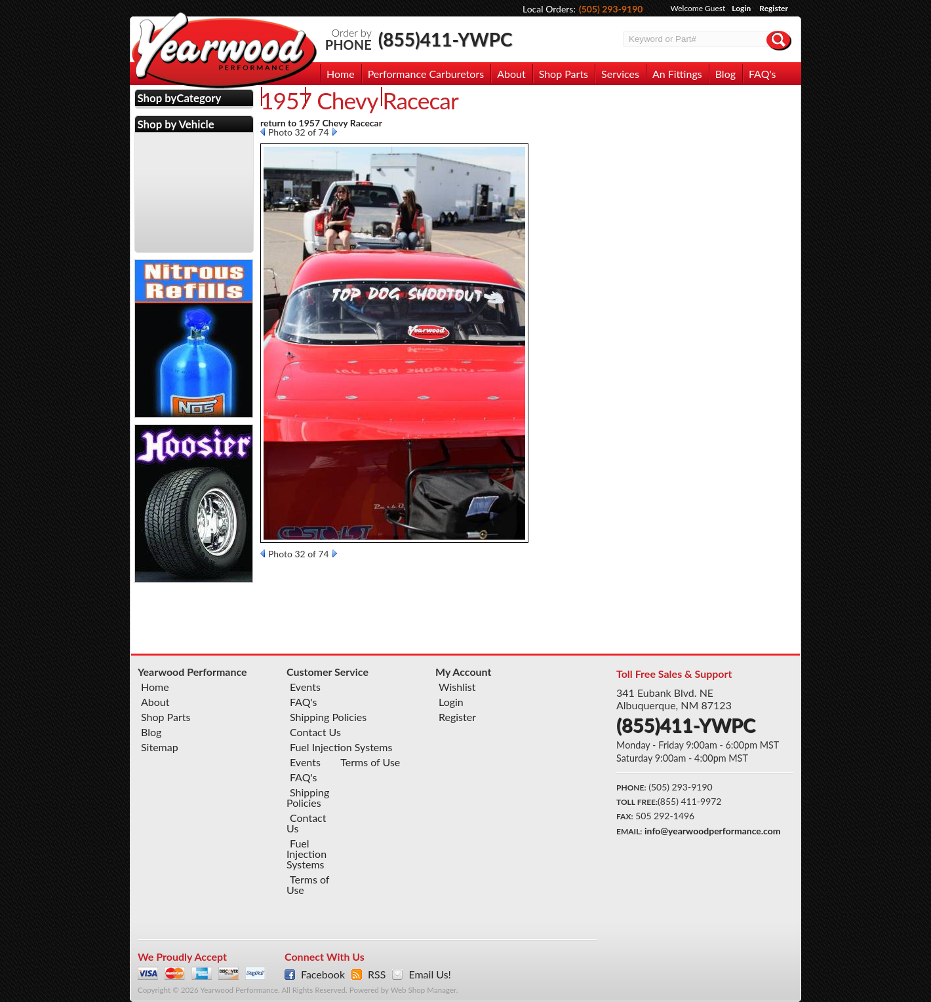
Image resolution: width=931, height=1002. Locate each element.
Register (773, 8)
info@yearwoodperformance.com (712, 830)
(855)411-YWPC (445, 39)
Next (334, 132)
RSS (377, 974)
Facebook (323, 974)
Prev (262, 132)
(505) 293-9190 (611, 8)
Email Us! (429, 974)
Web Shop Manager (423, 990)
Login (741, 8)
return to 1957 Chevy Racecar (321, 122)
